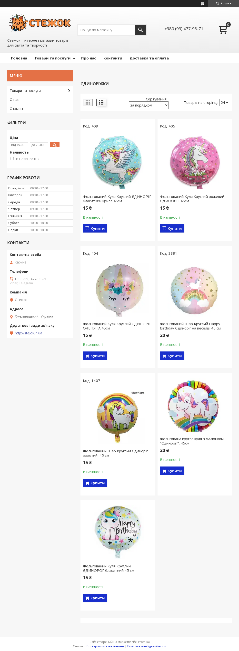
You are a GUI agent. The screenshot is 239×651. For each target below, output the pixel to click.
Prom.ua (144, 642)
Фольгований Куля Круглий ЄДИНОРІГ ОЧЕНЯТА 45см (117, 325)
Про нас (88, 58)
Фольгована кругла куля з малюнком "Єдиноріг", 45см (192, 441)
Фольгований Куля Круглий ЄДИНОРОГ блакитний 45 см (108, 568)
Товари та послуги (52, 58)
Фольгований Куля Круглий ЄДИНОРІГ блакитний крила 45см (117, 198)
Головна (19, 58)
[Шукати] (140, 30)
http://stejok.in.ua (28, 333)
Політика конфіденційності (146, 646)
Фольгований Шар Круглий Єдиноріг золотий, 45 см (115, 453)
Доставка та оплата (149, 58)
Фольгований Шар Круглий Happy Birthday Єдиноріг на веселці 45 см (190, 325)
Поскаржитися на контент (105, 646)
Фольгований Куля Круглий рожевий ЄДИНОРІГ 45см (192, 198)
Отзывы (16, 108)
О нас (14, 99)
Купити (97, 228)
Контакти (112, 58)
